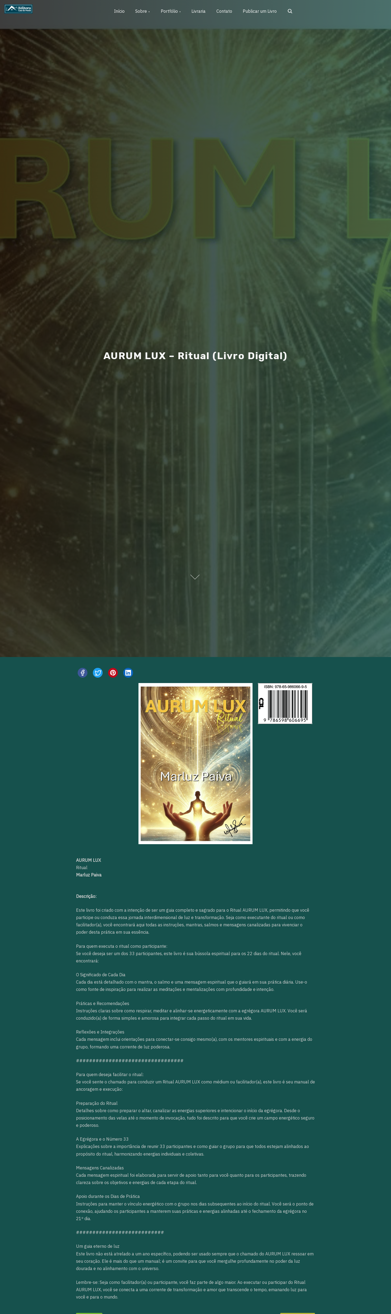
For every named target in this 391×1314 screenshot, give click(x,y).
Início (119, 11)
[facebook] (82, 673)
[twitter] (98, 673)
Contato (225, 11)
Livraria (200, 11)
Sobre (141, 11)
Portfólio (169, 11)
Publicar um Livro (261, 11)
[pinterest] (113, 673)
